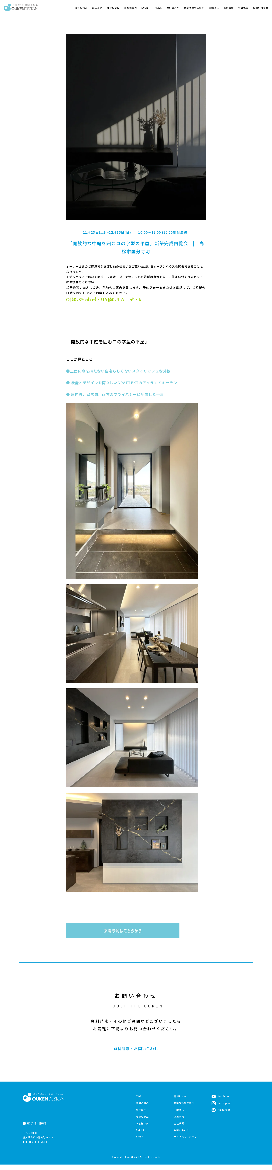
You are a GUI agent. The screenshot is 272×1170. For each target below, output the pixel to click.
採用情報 (228, 7)
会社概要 (243, 7)
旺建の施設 (113, 7)
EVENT (145, 7)
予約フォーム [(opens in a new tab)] (153, 288)
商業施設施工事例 (194, 7)
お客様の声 (130, 7)
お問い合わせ (260, 7)
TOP (139, 1101)
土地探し (214, 7)
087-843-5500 (38, 1147)
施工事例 (97, 7)
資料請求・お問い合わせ (136, 1054)
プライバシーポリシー (186, 1142)
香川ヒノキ (173, 7)
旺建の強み (81, 7)
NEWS (158, 7)
